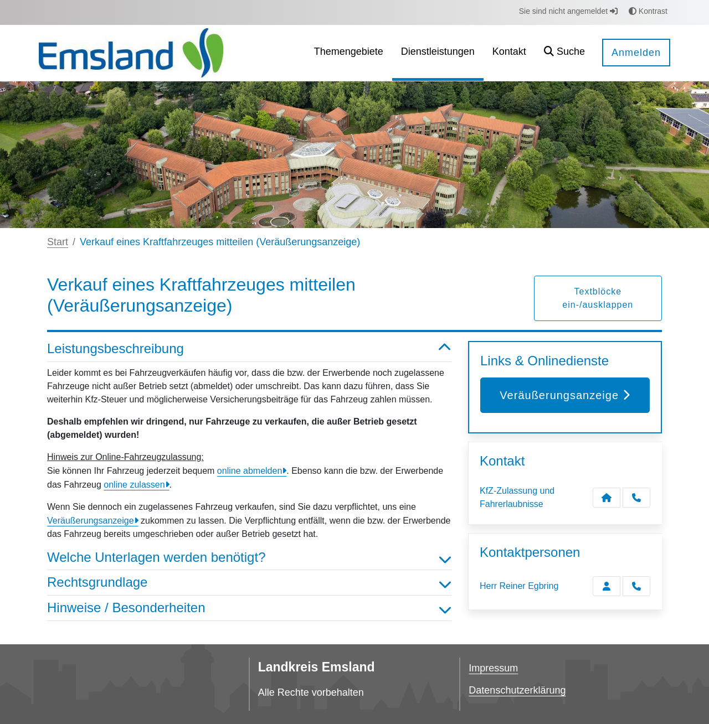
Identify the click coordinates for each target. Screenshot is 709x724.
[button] (564, 53)
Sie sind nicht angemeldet (568, 11)
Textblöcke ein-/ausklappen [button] (597, 298)
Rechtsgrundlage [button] (249, 583)
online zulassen (134, 484)
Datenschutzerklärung (517, 690)
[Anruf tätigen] (636, 498)
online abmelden (249, 470)
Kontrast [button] (648, 11)
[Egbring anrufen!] (636, 586)
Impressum (493, 668)
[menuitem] (348, 53)
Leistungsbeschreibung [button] (249, 349)
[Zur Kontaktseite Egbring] (606, 586)
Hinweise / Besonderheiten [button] (249, 608)
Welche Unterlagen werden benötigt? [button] (249, 558)
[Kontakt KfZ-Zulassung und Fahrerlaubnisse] (606, 498)
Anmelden (636, 52)
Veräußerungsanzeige (90, 520)
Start (57, 241)
